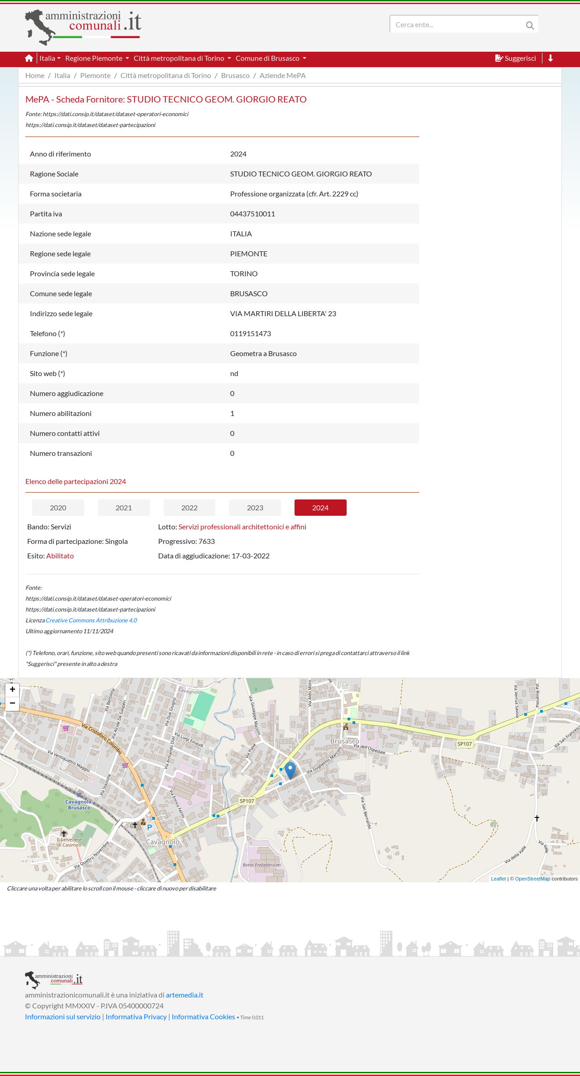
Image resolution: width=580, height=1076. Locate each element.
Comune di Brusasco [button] (268, 58)
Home (34, 75)
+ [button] (12, 690)
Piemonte (95, 75)
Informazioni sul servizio (63, 1016)
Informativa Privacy (136, 1016)
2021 (124, 507)
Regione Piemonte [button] (94, 58)
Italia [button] (47, 58)
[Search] (458, 24)
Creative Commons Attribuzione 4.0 (90, 620)
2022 (189, 507)
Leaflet (498, 878)
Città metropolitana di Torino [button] (180, 58)
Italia (62, 75)
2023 (255, 507)
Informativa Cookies (203, 1016)
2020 (58, 507)
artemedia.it (184, 994)
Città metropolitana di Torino (166, 75)
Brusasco (235, 75)
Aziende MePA (283, 75)
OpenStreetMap (533, 878)
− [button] (12, 704)
